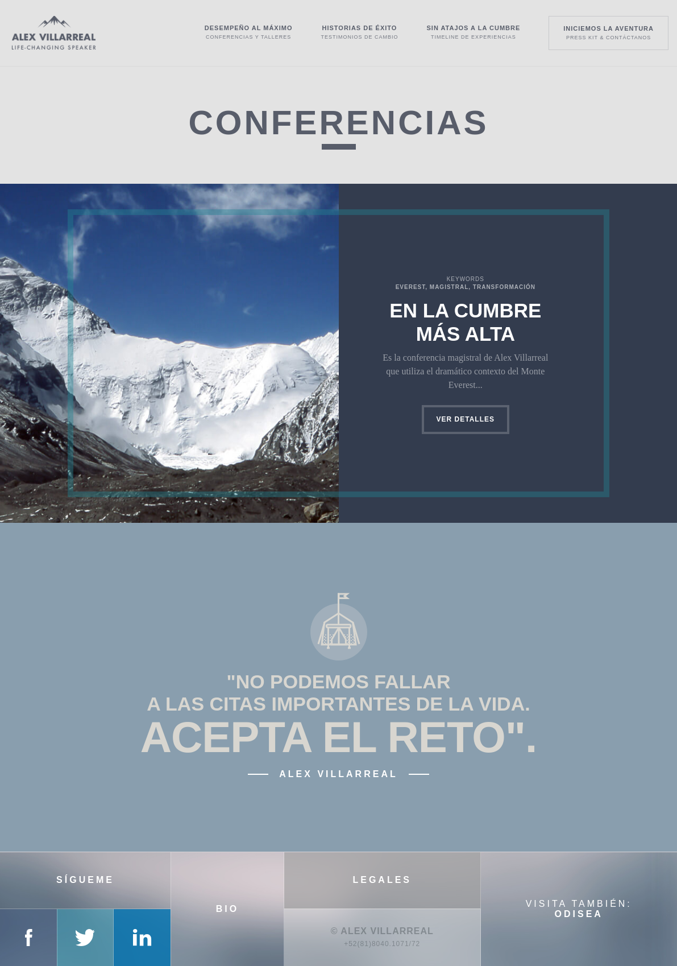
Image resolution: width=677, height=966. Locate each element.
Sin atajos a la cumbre (473, 32)
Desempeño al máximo (249, 32)
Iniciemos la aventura (608, 32)
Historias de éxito (359, 32)
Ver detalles (466, 419)
